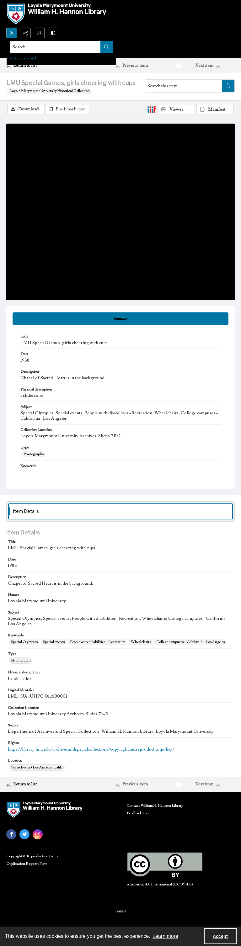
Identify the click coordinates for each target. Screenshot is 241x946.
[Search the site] (97, 47)
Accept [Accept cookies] (220, 936)
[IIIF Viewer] (176, 109)
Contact (120, 912)
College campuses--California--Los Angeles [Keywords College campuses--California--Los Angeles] (190, 642)
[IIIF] (152, 109)
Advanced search (23, 58)
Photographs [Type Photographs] (34, 454)
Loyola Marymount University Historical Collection (49, 90)
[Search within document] (228, 86)
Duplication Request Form (26, 864)
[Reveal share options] (25, 33)
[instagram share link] (38, 835)
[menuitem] (120, 911)
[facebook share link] (11, 835)
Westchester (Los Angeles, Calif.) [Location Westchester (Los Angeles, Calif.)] (37, 768)
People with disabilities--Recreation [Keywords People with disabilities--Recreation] (98, 642)
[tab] (120, 319)
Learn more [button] (165, 936)
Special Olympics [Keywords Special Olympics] (24, 642)
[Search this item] (183, 86)
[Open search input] (12, 33)
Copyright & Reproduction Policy (32, 856)
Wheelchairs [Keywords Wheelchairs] (141, 642)
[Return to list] (36, 65)
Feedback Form (139, 813)
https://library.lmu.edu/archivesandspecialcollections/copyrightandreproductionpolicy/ (91, 750)
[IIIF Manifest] (215, 109)
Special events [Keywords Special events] (54, 642)
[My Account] (39, 33)
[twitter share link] (24, 835)
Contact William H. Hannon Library (155, 806)
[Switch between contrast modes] (53, 33)
